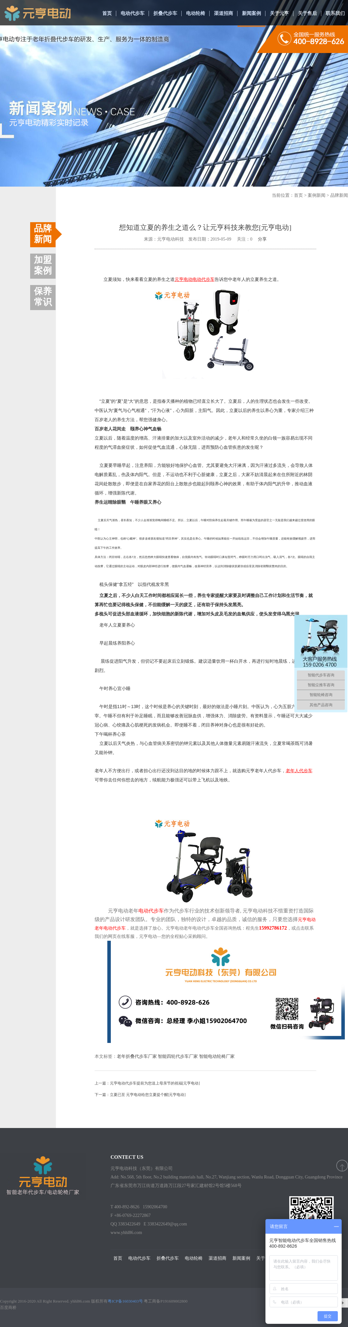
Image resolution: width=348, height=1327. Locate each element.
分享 (262, 239)
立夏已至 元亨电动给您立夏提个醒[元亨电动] (148, 1094)
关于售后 (307, 13)
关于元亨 (279, 13)
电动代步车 (132, 13)
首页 (107, 13)
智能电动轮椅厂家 (217, 1056)
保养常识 (43, 296)
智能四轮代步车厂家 (178, 1056)
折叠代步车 (165, 13)
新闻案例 (251, 13)
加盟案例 (43, 265)
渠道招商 (223, 13)
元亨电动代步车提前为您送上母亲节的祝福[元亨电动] (155, 1083)
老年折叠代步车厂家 (137, 1056)
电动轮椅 (195, 13)
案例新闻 (316, 195)
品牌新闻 (339, 195)
